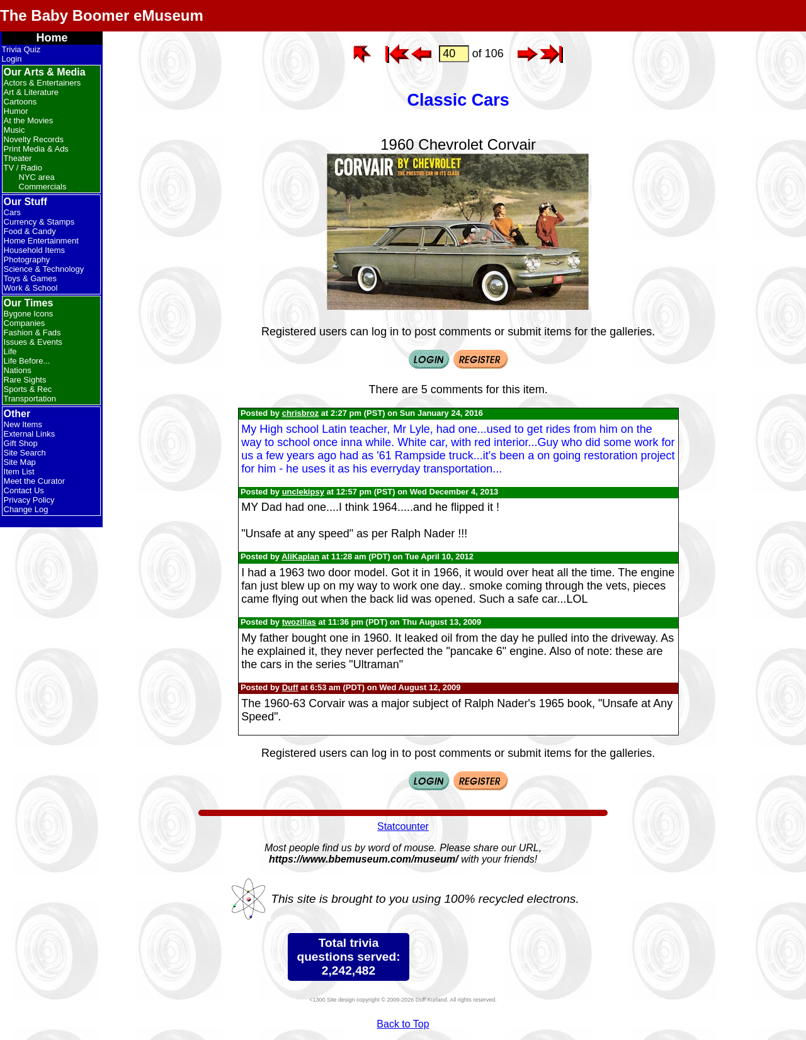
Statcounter (403, 826)
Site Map (20, 462)
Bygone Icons (29, 313)
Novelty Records (34, 139)
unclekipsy (303, 491)
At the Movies (29, 120)
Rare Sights (25, 379)
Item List (19, 471)
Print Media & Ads (36, 149)
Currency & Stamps (39, 221)
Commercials (43, 186)
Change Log (26, 509)
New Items (23, 424)
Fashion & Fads (32, 332)
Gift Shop (21, 443)
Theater (18, 158)
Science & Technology (44, 269)
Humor (16, 111)
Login (12, 59)
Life (10, 351)
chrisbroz (300, 413)
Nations (17, 370)
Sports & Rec (28, 389)
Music (14, 130)
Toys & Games (30, 278)
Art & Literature (31, 92)
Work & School (31, 288)
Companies (24, 323)
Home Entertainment (41, 240)
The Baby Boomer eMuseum (101, 15)
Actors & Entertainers (42, 82)
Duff (290, 687)
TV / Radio (23, 167)
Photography (27, 259)
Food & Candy (30, 231)
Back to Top (403, 1024)
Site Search (25, 452)
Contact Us (24, 490)
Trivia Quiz (21, 49)
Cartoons (20, 101)
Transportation (30, 398)
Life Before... (27, 361)
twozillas (299, 622)
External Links (29, 434)
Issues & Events (33, 342)
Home (52, 37)
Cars (12, 212)
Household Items (34, 250)
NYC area (37, 177)
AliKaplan (300, 556)
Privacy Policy (29, 500)
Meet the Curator (34, 481)
